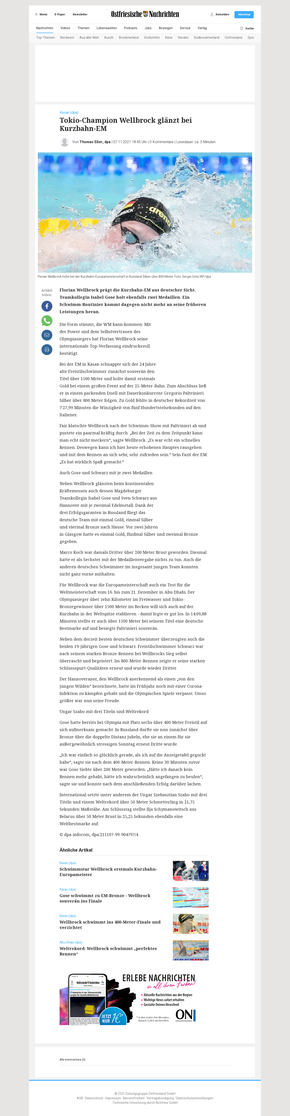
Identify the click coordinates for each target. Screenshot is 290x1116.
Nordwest (67, 37)
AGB (80, 1098)
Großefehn (152, 37)
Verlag (202, 28)
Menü (40, 14)
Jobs (148, 28)
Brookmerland (129, 37)
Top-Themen (45, 37)
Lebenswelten (107, 28)
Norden (183, 37)
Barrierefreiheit (134, 1098)
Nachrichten (44, 28)
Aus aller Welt (89, 37)
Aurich (109, 37)
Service (185, 28)
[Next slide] (248, 38)
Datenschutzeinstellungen (194, 1098)
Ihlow (169, 37)
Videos (65, 28)
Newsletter (80, 14)
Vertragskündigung (160, 1098)
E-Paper (60, 14)
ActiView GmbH (167, 1102)
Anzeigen (166, 28)
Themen (83, 28)
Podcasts (130, 28)
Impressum (113, 1098)
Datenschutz (94, 1098)
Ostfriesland (233, 37)
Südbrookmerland (206, 37)
